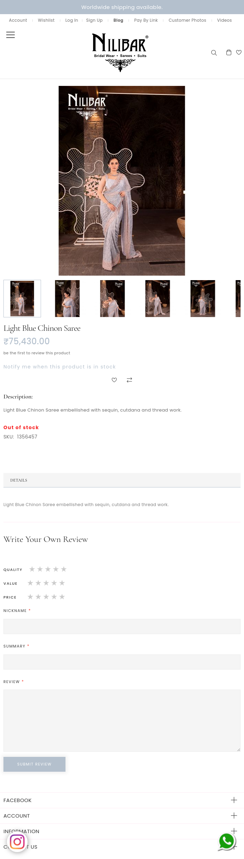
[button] (22, 298)
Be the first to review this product (36, 353)
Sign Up (94, 20)
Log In (71, 20)
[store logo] (105, 52)
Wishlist (46, 20)
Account (18, 20)
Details (18, 480)
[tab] (122, 480)
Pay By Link (146, 20)
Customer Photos (187, 20)
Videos (224, 20)
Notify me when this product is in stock (59, 366)
